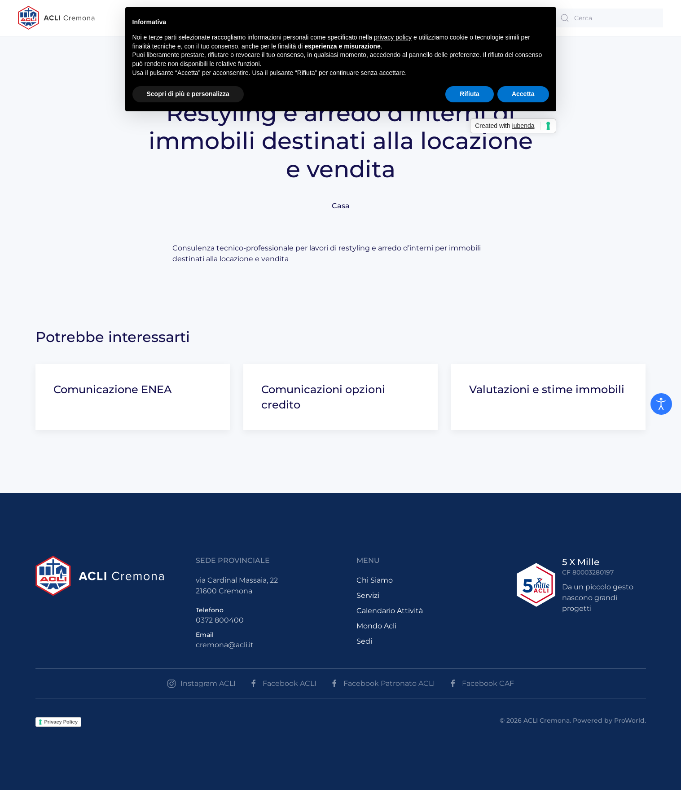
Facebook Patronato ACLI (382, 683)
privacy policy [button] (393, 37)
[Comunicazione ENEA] (132, 397)
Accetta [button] (523, 93)
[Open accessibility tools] (661, 404)
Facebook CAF (481, 683)
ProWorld (629, 720)
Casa (341, 206)
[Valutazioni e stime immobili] (548, 397)
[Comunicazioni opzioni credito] (340, 397)
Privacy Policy (61, 721)
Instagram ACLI (201, 683)
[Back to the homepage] (56, 18)
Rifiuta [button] (469, 93)
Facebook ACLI (282, 683)
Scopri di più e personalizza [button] (188, 93)
